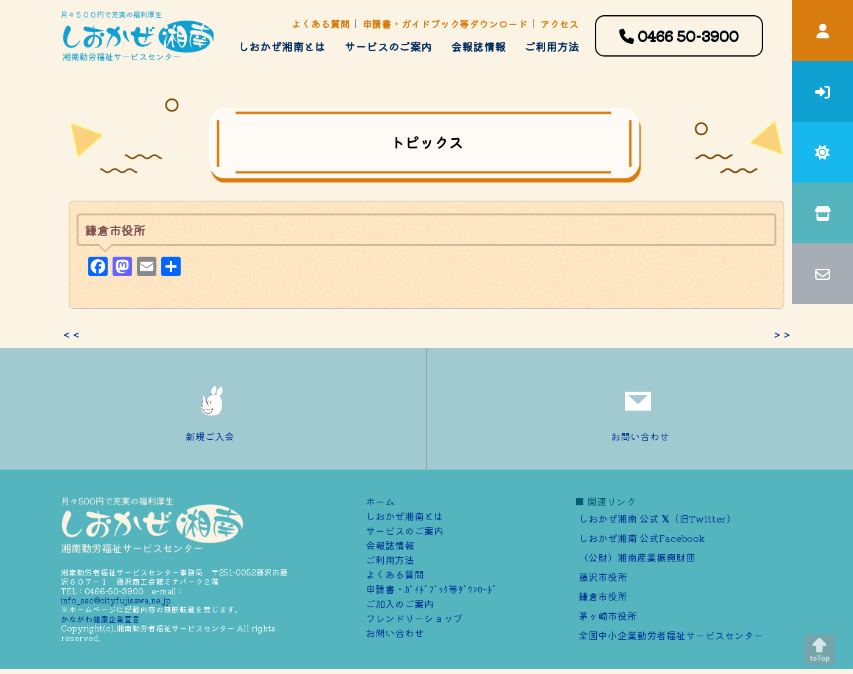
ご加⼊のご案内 (400, 603)
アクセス (559, 23)
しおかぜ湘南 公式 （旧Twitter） (657, 518)
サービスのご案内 (388, 46)
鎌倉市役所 (603, 596)
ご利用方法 (551, 46)
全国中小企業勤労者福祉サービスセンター (671, 635)
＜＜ (71, 334)
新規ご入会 (213, 408)
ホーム (380, 501)
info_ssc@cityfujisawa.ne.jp (116, 600)
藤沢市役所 (603, 576)
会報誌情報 (478, 46)
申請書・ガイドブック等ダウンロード (444, 23)
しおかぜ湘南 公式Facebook (642, 537)
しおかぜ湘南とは (282, 46)
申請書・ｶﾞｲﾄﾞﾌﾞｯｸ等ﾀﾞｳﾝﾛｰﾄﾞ (431, 589)
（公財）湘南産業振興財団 (637, 557)
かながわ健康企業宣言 (100, 619)
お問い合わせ (640, 408)
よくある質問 (320, 23)
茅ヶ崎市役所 (608, 615)
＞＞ (782, 334)
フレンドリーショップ (414, 618)
